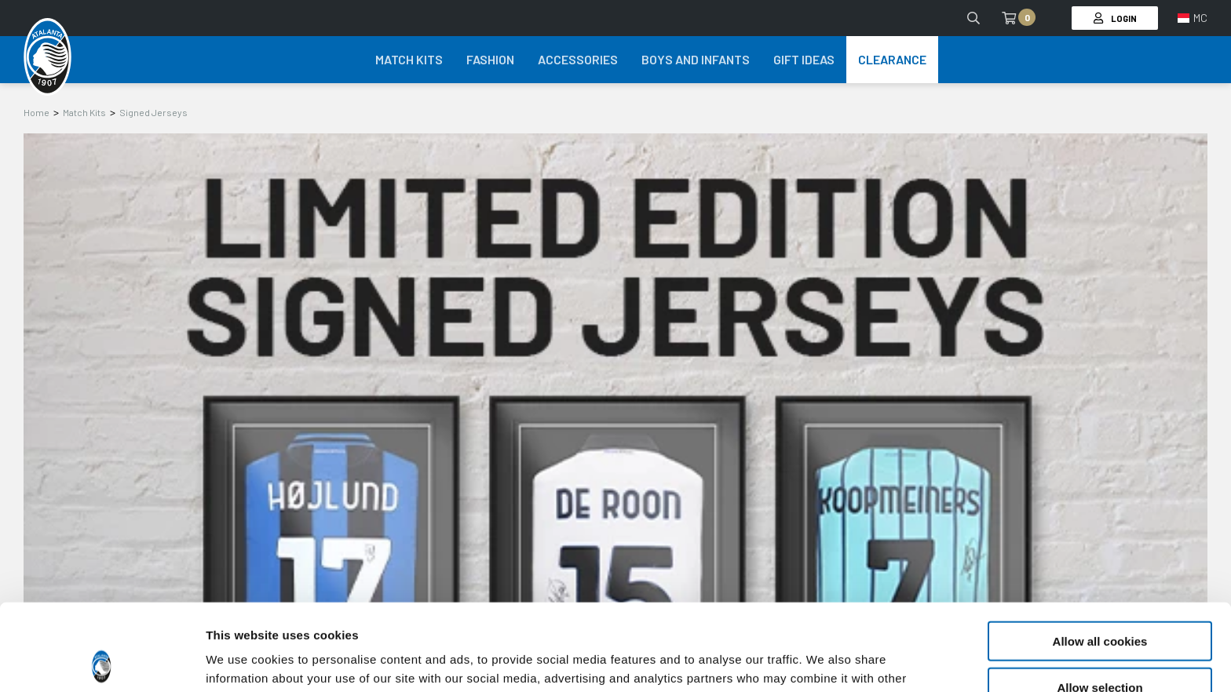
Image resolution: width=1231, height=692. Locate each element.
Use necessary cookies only (1099, 646)
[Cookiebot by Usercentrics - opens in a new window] (101, 661)
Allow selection (1099, 600)
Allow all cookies (1100, 554)
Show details (823, 661)
